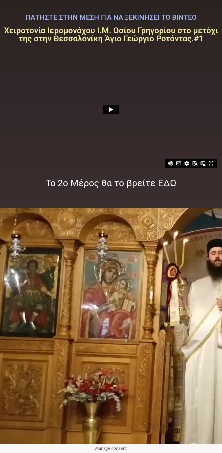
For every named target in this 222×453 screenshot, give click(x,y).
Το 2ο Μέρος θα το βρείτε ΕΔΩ (111, 182)
